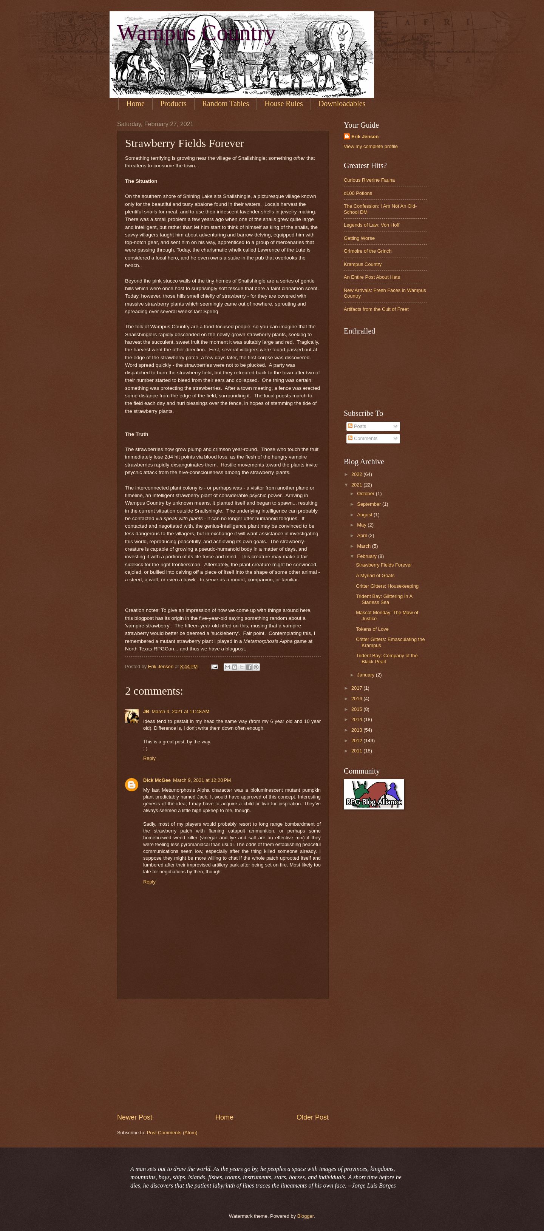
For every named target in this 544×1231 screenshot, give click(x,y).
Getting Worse (359, 238)
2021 (357, 485)
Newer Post (134, 1117)
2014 (357, 719)
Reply (149, 758)
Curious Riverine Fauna (369, 180)
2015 (357, 709)
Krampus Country (363, 264)
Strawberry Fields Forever (384, 565)
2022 (357, 474)
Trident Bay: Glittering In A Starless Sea (384, 599)
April (362, 535)
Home (135, 103)
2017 (357, 688)
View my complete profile (371, 146)
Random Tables (225, 103)
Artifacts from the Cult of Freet (376, 309)
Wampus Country (196, 32)
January (366, 675)
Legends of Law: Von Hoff (371, 225)
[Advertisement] (223, 1056)
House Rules (283, 103)
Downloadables (341, 103)
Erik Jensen (365, 136)
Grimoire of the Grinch (368, 251)
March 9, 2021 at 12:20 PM (202, 780)
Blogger (305, 1216)
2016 (357, 698)
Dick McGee (157, 780)
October (366, 493)
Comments (362, 438)
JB (146, 711)
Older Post (313, 1117)
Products (173, 103)
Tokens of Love (372, 629)
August (365, 514)
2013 (357, 730)
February (367, 556)
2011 (357, 751)
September (369, 504)
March (364, 546)
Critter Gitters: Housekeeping (387, 586)
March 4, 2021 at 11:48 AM (180, 711)
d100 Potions (358, 193)
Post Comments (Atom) (172, 1132)
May (362, 525)
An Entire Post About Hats (372, 277)
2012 (357, 740)
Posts (357, 426)
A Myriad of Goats (375, 575)
